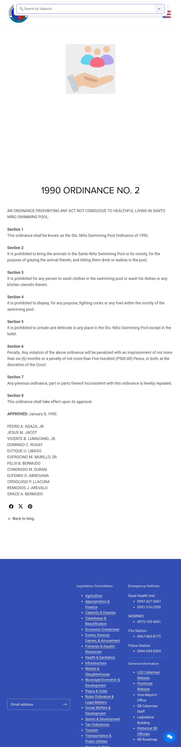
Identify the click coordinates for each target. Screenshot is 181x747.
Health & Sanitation (100, 657)
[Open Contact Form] (170, 737)
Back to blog (20, 518)
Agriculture (93, 596)
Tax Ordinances (97, 725)
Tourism (91, 730)
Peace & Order (96, 691)
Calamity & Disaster (100, 613)
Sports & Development (102, 719)
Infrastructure (95, 663)
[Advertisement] (90, 126)
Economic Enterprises (102, 629)
